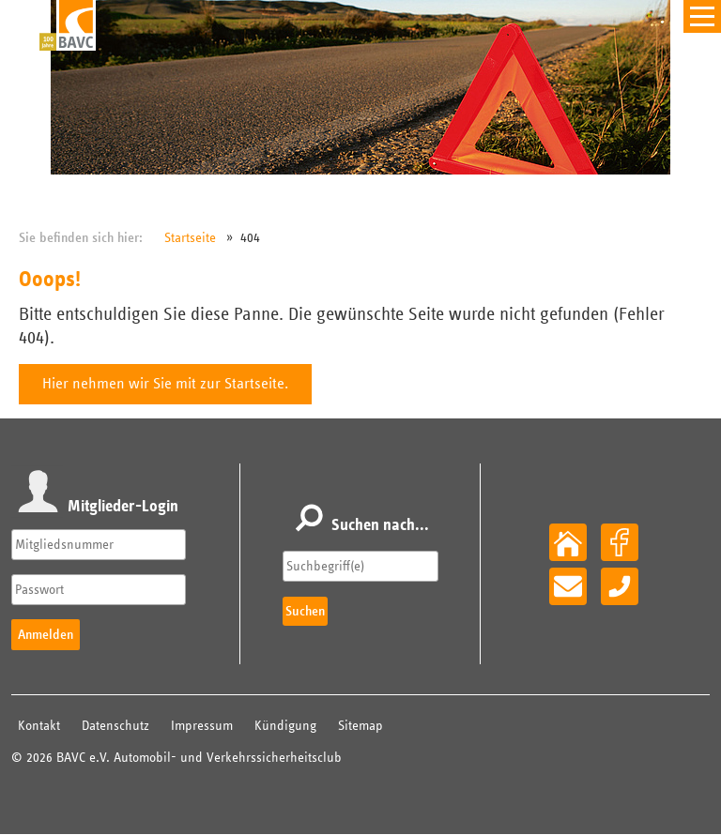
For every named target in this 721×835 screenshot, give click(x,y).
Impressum (202, 726)
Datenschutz (115, 726)
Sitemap (360, 726)
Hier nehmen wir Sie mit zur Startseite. (165, 384)
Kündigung (285, 726)
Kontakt (39, 726)
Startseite (190, 238)
